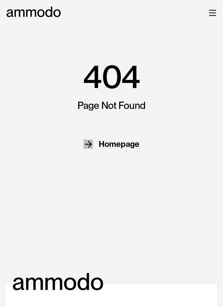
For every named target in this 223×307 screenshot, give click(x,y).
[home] (34, 12)
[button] (211, 13)
